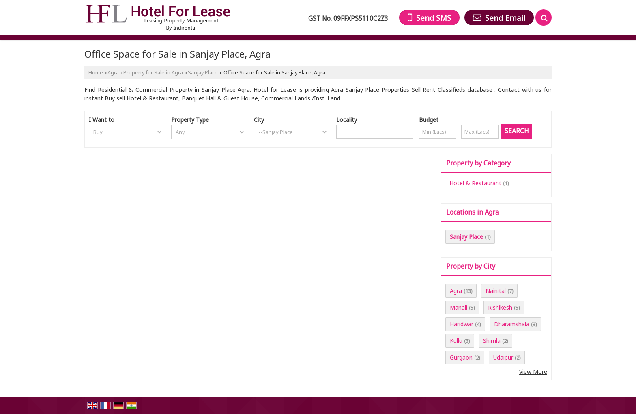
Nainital (496, 291)
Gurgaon (461, 357)
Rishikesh (500, 307)
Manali (458, 307)
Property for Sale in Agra (153, 72)
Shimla (492, 341)
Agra (113, 72)
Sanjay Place (203, 72)
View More (533, 371)
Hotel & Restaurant (475, 183)
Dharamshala (511, 324)
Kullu (456, 341)
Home (95, 72)
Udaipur (503, 357)
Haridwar (461, 324)
